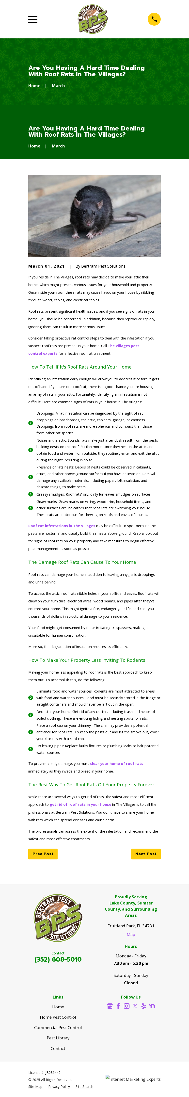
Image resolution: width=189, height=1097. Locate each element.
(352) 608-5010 (58, 959)
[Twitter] (135, 1006)
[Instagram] (126, 1006)
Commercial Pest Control (58, 1027)
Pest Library (58, 1038)
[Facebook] (118, 1006)
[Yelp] (143, 1006)
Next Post (146, 854)
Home (58, 1007)
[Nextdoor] (152, 1006)
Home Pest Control (58, 1017)
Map (131, 934)
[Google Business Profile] (110, 1006)
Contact (58, 1048)
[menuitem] (35, 1086)
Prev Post (42, 854)
